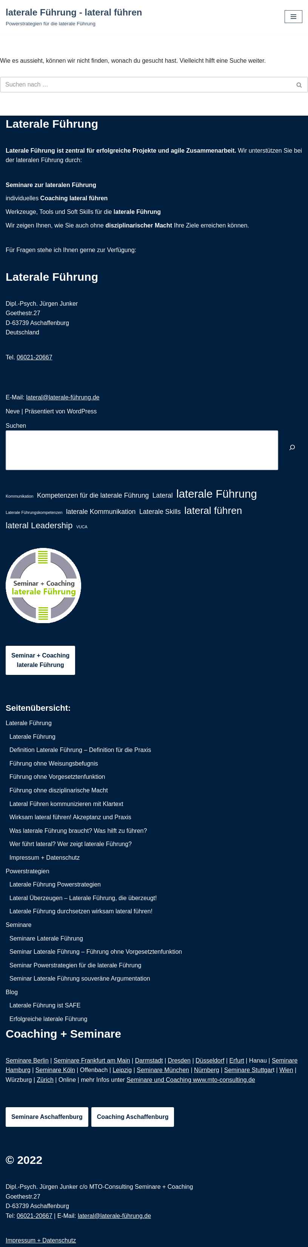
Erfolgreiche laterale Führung (48, 1019)
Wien (286, 1070)
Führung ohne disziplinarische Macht (58, 790)
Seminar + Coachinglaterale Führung (40, 660)
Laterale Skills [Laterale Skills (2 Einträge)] (160, 511)
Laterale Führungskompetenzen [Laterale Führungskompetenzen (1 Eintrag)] (34, 512)
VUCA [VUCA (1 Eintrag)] (82, 526)
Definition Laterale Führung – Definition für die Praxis (80, 750)
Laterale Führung (52, 277)
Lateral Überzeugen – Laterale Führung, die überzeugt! (83, 898)
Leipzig (122, 1070)
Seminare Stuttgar (248, 1070)
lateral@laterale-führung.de (62, 397)
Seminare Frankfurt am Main (92, 1060)
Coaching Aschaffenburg (133, 1117)
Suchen (16, 425)
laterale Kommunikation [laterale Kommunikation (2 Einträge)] (101, 511)
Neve (13, 411)
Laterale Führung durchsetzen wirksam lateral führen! (80, 911)
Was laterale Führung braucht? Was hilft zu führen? (78, 831)
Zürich (45, 1080)
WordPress (82, 411)
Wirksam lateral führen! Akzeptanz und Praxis (70, 817)
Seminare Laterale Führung (46, 938)
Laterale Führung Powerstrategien (55, 884)
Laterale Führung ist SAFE (45, 1005)
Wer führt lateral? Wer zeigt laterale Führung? (70, 844)
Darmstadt (149, 1060)
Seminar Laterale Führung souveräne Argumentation (79, 978)
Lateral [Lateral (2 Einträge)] (162, 495)
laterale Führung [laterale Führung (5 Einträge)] (216, 493)
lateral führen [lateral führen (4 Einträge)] (213, 510)
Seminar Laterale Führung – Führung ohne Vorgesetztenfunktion (95, 951)
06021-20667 (34, 357)
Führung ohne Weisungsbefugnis (53, 763)
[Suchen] (292, 448)
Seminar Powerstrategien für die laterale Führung (75, 965)
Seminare (18, 925)
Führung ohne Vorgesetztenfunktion (57, 777)
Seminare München (163, 1070)
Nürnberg (206, 1070)
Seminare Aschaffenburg (47, 1117)
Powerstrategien (27, 871)
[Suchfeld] (145, 85)
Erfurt (236, 1060)
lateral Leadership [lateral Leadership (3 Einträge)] (39, 525)
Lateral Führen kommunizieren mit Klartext (66, 804)
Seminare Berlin (27, 1060)
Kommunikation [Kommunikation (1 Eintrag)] (19, 496)
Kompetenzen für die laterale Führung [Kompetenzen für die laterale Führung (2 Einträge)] (93, 495)
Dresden (179, 1060)
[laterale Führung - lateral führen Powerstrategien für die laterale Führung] (74, 16)
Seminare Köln (55, 1070)
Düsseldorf (210, 1060)
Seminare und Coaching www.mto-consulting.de (190, 1080)
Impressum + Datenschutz (44, 857)
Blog (12, 992)
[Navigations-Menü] (293, 16)
